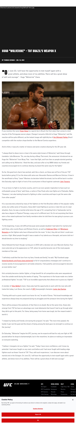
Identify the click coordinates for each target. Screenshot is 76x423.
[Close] (73, 400)
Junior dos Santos (59, 289)
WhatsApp (54, 394)
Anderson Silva (51, 229)
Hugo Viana (24, 131)
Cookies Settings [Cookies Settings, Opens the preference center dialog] (38, 409)
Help (62, 384)
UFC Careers (44, 392)
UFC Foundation (45, 389)
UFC (34, 289)
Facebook (54, 387)
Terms (72, 387)
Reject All (38, 415)
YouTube (53, 397)
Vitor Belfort (16, 286)
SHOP (64, 7)
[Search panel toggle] (69, 7)
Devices (63, 389)
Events (5, 7)
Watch (47, 7)
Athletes (22, 7)
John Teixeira (65, 182)
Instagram (54, 389)
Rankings (13, 7)
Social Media (55, 384)
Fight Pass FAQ (65, 387)
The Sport (43, 387)
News (30, 7)
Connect (39, 7)
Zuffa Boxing (55, 8)
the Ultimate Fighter (60, 137)
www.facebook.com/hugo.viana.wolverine (17, 261)
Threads (53, 392)
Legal (72, 384)
